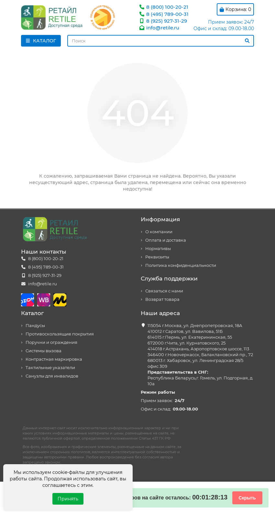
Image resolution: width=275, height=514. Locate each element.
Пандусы (35, 325)
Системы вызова (43, 350)
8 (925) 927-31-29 (162, 21)
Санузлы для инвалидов (52, 376)
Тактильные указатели (50, 367)
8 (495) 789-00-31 (163, 14)
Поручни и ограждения (51, 342)
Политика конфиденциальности (180, 265)
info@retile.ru (158, 28)
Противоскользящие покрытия (60, 334)
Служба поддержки (169, 278)
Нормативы (158, 248)
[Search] (160, 41)
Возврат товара (162, 299)
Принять (68, 499)
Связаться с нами (164, 291)
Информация (160, 219)
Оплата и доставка (165, 240)
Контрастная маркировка (54, 359)
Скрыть (247, 497)
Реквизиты (157, 257)
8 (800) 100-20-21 (163, 7)
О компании (158, 231)
